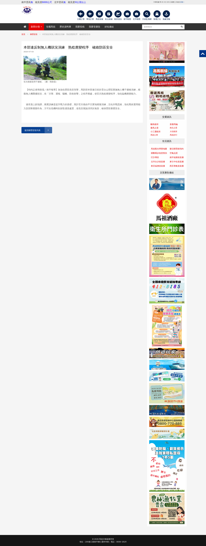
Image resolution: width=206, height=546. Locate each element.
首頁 (23, 34)
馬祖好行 (173, 135)
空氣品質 (174, 153)
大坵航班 (173, 131)
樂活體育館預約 (177, 148)
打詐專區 (155, 157)
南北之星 (173, 127)
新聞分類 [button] (36, 26)
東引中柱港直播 (177, 161)
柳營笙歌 (33, 34)
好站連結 (109, 26)
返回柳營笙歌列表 (38, 130)
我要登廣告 (94, 26)
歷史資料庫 (65, 26)
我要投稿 (80, 26)
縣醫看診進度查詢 (159, 153)
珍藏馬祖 (50, 26)
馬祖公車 (154, 135)
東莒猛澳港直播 (158, 165)
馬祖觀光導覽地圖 (159, 148)
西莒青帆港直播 (177, 165)
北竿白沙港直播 (158, 161)
